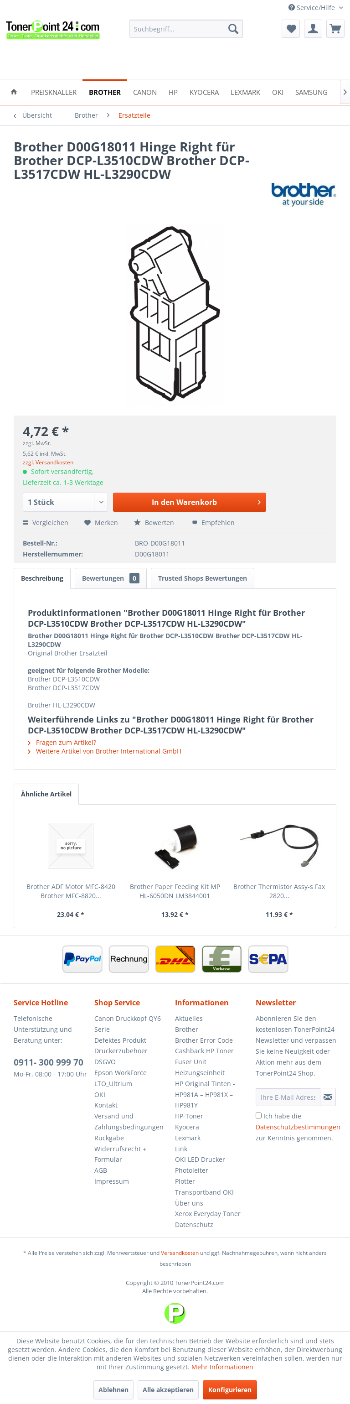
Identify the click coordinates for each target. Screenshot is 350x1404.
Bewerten (155, 522)
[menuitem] (186, 29)
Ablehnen (113, 1389)
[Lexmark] (245, 91)
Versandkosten (180, 1253)
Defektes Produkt (120, 1040)
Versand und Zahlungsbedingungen (129, 1121)
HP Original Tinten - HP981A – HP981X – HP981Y (205, 1094)
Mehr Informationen (222, 1366)
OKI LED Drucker (200, 1159)
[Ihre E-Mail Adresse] (288, 1097)
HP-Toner (189, 1116)
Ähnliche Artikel (46, 794)
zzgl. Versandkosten (48, 462)
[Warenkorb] (335, 29)
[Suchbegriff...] (186, 29)
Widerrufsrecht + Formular (120, 1154)
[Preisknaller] (53, 91)
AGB (100, 1170)
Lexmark (188, 1138)
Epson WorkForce (120, 1072)
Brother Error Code (204, 1040)
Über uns (189, 1203)
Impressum (111, 1181)
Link (181, 1148)
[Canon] (145, 91)
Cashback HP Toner (204, 1050)
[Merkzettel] (291, 29)
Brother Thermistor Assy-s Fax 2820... (279, 891)
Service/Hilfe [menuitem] (312, 7)
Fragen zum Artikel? (62, 742)
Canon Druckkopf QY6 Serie (127, 1024)
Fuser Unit (190, 1061)
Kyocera (187, 1127)
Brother (186, 1029)
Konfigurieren (230, 1389)
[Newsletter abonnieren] (328, 1097)
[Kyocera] (204, 91)
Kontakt (106, 1105)
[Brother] (104, 91)
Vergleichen (45, 522)
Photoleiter (191, 1170)
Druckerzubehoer (121, 1050)
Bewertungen (110, 578)
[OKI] (277, 91)
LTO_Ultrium (113, 1083)
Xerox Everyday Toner (208, 1213)
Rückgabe (109, 1138)
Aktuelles (189, 1018)
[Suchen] (233, 29)
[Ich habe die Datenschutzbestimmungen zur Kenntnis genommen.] (259, 1115)
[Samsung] (311, 91)
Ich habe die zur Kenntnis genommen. (298, 1127)
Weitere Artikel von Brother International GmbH (104, 751)
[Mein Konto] (313, 29)
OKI (99, 1094)
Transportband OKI (204, 1192)
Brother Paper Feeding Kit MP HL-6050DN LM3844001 (175, 891)
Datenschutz (194, 1224)
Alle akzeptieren (168, 1389)
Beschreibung (42, 578)
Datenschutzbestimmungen (298, 1127)
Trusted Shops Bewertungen (202, 578)
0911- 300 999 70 (48, 1062)
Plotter (185, 1181)
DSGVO (105, 1061)
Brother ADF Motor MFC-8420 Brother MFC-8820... (70, 891)
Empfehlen (213, 522)
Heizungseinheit (200, 1072)
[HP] (173, 91)
